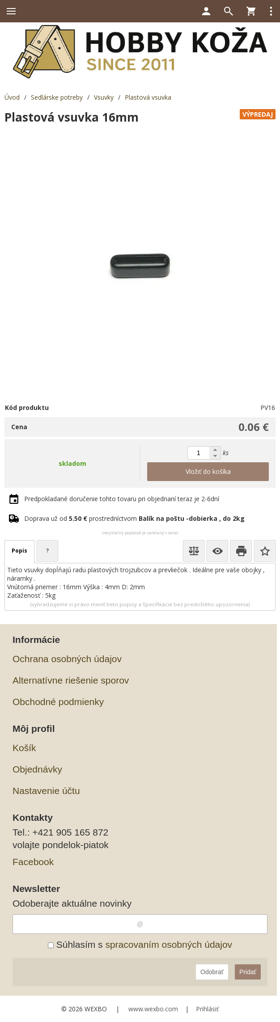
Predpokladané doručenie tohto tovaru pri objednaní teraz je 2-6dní (121, 498)
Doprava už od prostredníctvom (134, 518)
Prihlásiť (207, 1009)
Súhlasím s (140, 944)
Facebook (33, 862)
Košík (24, 748)
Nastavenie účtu (46, 791)
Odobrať (212, 972)
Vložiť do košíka (208, 471)
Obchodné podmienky (58, 702)
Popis (19, 550)
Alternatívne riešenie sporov (71, 680)
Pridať (247, 972)
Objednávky (37, 769)
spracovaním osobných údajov (168, 944)
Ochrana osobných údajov (67, 659)
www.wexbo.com (153, 1009)
